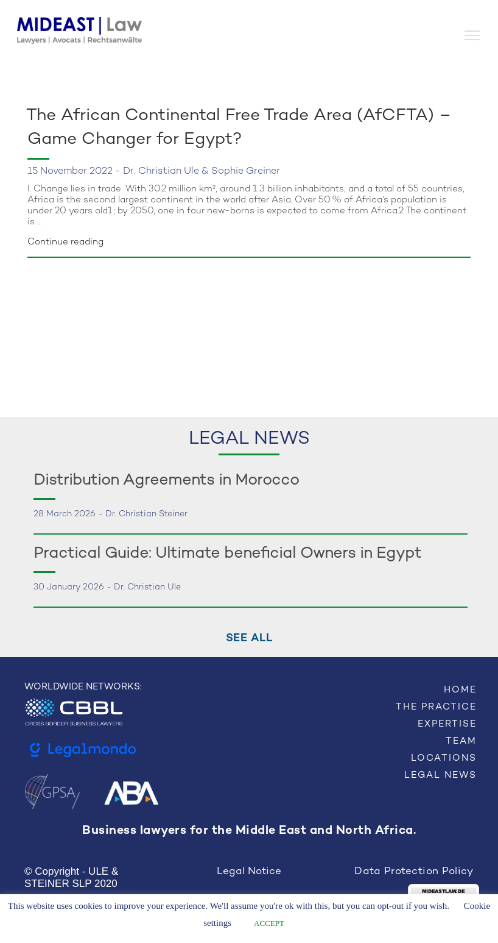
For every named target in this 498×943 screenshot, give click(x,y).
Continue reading (65, 242)
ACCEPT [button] (269, 923)
